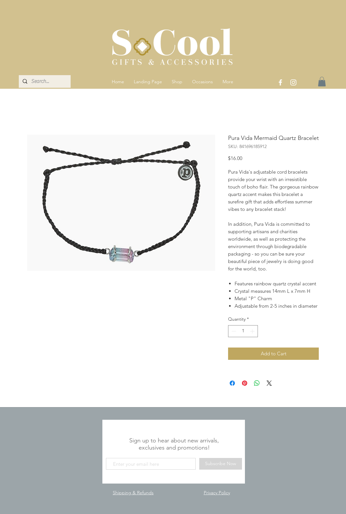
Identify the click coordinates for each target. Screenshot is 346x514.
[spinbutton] (243, 331)
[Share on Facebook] (232, 383)
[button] (177, 81)
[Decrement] (233, 331)
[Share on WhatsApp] (257, 383)
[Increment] (253, 331)
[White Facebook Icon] (280, 82)
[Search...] (44, 81)
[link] (322, 81)
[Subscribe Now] (220, 464)
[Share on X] (269, 383)
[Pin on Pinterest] (244, 383)
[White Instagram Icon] (293, 82)
